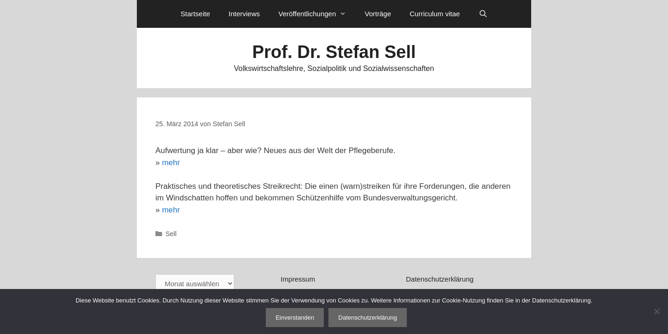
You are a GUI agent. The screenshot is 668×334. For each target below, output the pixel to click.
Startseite (195, 14)
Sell (171, 234)
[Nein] (656, 311)
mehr (171, 162)
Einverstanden (295, 317)
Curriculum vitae (435, 14)
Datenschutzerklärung (440, 279)
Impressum (298, 279)
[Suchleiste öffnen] (482, 14)
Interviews (244, 14)
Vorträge (378, 14)
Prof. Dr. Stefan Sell (334, 52)
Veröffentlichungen (316, 14)
